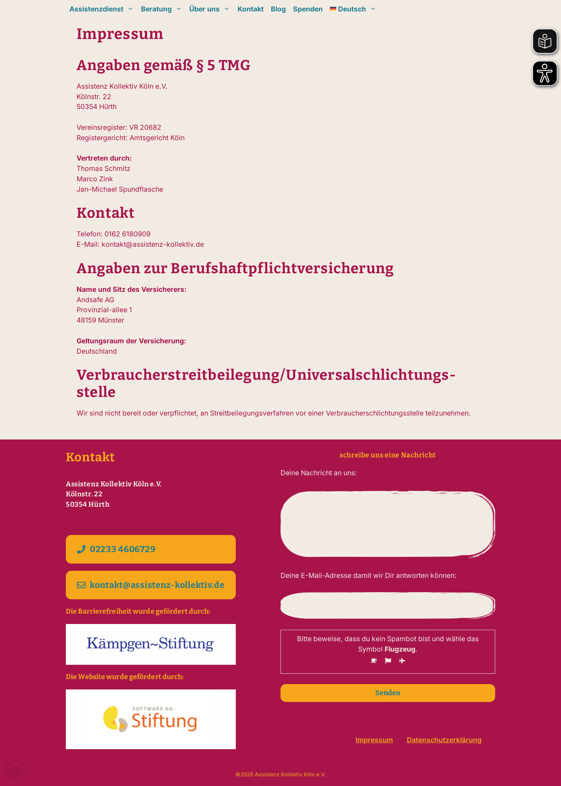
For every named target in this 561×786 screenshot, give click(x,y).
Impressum (374, 740)
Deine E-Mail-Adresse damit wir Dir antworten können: (368, 575)
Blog (278, 9)
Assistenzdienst (103, 9)
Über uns (211, 9)
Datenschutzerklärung (444, 740)
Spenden (308, 9)
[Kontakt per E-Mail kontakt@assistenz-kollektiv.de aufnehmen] (151, 585)
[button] (15, 770)
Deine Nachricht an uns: (318, 472)
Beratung (163, 9)
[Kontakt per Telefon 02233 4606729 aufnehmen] (151, 549)
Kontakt (251, 9)
